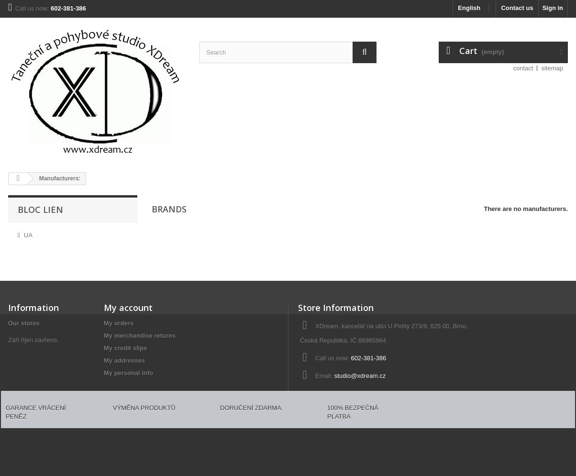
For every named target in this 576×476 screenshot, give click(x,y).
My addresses (124, 360)
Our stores (24, 323)
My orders (118, 323)
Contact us (517, 7)
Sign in (553, 7)
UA (28, 235)
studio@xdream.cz (360, 375)
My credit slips (125, 348)
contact (523, 68)
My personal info (128, 372)
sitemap (552, 68)
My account (128, 307)
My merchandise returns (140, 335)
